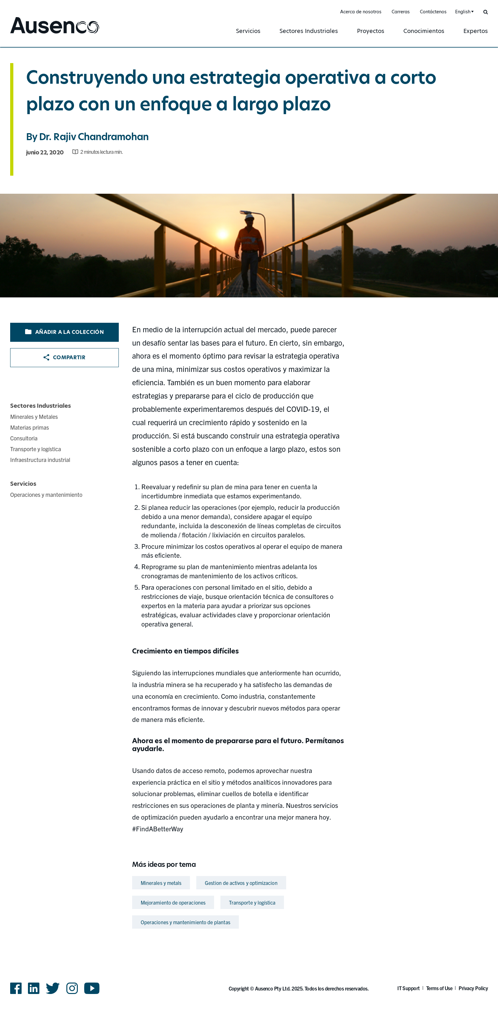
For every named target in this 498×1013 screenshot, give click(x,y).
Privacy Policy (473, 988)
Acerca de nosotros (360, 12)
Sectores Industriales (308, 31)
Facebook (16, 988)
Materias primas (29, 427)
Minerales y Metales (34, 416)
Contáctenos (433, 12)
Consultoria (23, 438)
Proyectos (370, 31)
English (462, 12)
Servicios (248, 31)
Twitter (53, 988)
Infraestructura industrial (40, 459)
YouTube (92, 988)
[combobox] (464, 11)
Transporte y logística (35, 448)
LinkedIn (33, 988)
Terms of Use (439, 988)
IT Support (408, 988)
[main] (249, 489)
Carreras (401, 12)
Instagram (72, 988)
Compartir (65, 357)
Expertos (475, 31)
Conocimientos (423, 31)
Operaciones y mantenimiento (46, 494)
